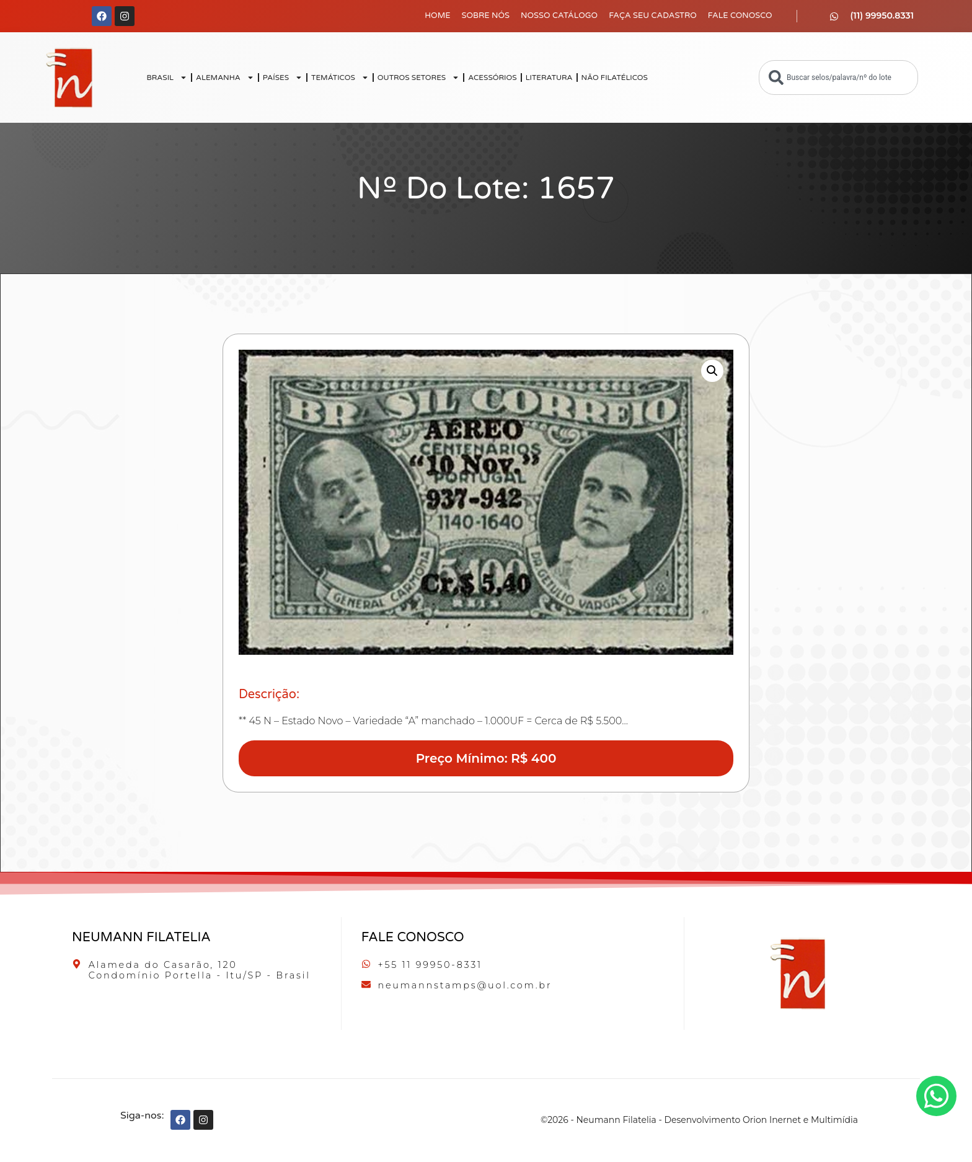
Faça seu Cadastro (653, 15)
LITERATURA (549, 77)
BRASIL (166, 77)
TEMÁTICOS (340, 77)
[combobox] (838, 77)
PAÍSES (283, 77)
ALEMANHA (225, 77)
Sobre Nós (486, 15)
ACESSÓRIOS (492, 77)
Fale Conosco (740, 15)
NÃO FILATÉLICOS (614, 77)
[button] (712, 371)
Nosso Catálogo (559, 15)
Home (437, 15)
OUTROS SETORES (418, 77)
